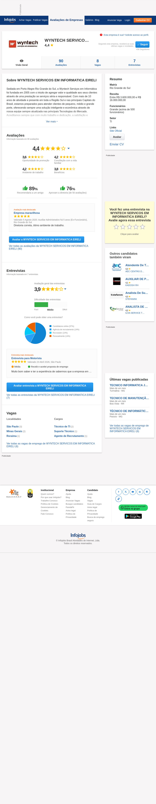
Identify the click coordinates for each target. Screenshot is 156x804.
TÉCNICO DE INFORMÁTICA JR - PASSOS (129, 411)
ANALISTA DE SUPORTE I (137, 306)
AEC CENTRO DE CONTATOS (135, 271)
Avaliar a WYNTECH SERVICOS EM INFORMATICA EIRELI (46, 239)
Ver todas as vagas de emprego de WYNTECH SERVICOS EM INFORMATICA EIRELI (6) (129, 428)
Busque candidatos (74, 504)
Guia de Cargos (94, 504)
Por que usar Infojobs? (51, 497)
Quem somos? (47, 494)
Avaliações (61, 62)
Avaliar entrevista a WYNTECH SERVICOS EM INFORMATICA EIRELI (50, 387)
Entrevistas (134, 62)
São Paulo (13, 426)
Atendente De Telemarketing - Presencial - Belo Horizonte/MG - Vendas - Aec (137, 265)
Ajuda (68, 494)
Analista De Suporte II (137, 292)
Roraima (12, 436)
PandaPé (70, 507)
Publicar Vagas (40, 20)
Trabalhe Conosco (49, 500)
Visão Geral (21, 62)
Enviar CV (117, 144)
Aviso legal (71, 510)
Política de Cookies (49, 504)
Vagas (97, 62)
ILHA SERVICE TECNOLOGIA (135, 313)
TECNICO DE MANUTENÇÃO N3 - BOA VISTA (129, 398)
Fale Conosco (47, 514)
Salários (89, 20)
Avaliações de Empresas (66, 20)
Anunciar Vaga (114, 20)
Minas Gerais (14, 431)
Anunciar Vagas (73, 500)
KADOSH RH (131, 285)
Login (127, 20)
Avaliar (117, 137)
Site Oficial (116, 130)
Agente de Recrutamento (69, 436)
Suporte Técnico (64, 431)
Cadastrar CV (143, 20)
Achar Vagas (25, 20)
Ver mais (52, 121)
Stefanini (131, 299)
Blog (97, 20)
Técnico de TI (62, 426)
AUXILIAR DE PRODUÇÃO (137, 279)
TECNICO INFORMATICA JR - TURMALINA (129, 385)
